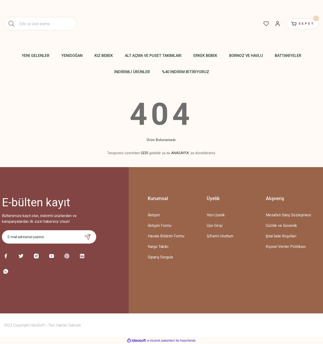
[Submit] (87, 237)
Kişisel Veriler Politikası (286, 246)
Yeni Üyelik (216, 215)
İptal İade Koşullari (281, 236)
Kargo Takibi (158, 246)
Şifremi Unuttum (220, 236)
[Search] (40, 23)
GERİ (144, 153)
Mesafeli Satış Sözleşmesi (288, 215)
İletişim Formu (159, 225)
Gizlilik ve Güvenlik (281, 225)
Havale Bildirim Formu (166, 236)
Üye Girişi (214, 225)
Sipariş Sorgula (160, 257)
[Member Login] (274, 23)
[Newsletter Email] (49, 237)
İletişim (154, 215)
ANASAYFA (180, 153)
